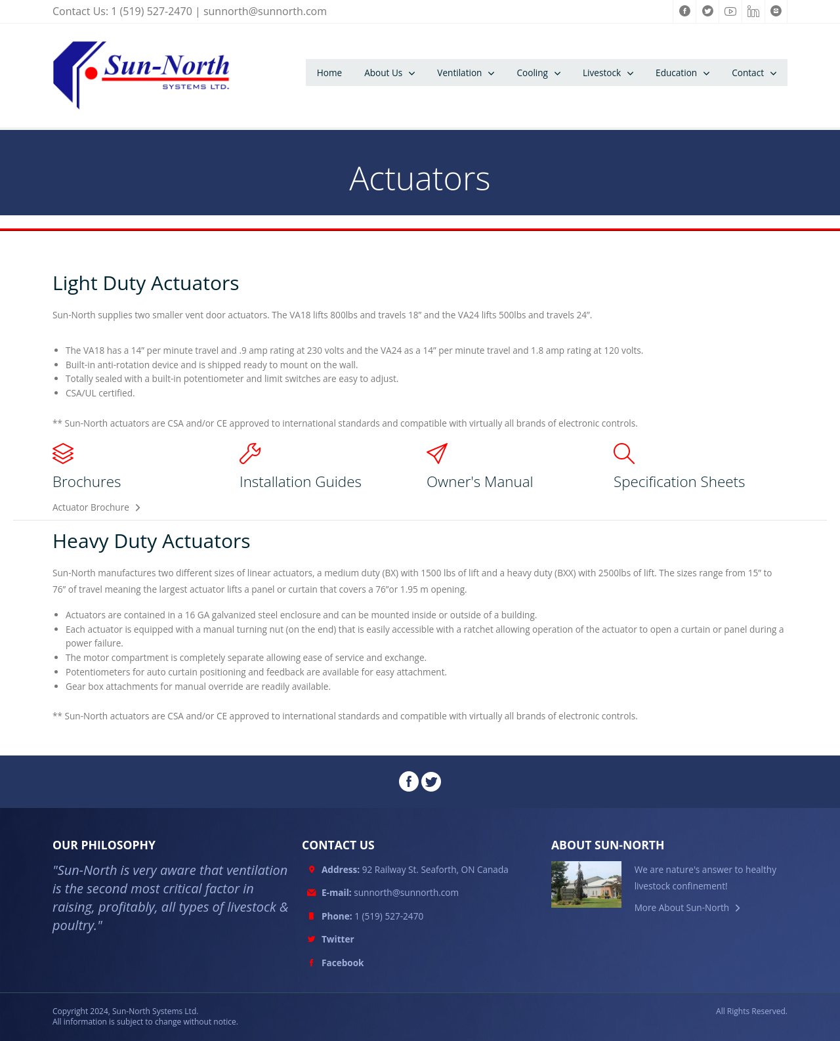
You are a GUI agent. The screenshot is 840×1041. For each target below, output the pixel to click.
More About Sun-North (682, 907)
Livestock (602, 72)
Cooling (532, 72)
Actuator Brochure (90, 507)
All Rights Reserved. (752, 1011)
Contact (748, 72)
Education (676, 72)
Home (329, 72)
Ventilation (459, 72)
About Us (383, 72)
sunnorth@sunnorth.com (265, 11)
